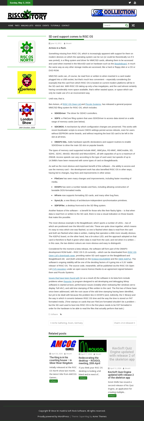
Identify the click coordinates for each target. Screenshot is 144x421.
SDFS (114, 314)
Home (10, 25)
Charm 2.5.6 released (123, 323)
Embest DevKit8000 (101, 259)
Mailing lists (27, 25)
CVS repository (59, 269)
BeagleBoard (120, 63)
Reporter (68, 281)
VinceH (67, 43)
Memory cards (68, 314)
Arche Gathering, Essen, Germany (67, 323)
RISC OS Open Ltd (72, 104)
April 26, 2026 (56, 353)
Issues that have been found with (64, 278)
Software (54, 314)
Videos (38, 25)
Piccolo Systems (93, 104)
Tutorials (55, 25)
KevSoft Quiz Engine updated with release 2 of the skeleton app (122, 353)
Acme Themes (100, 416)
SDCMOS (107, 314)
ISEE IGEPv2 (124, 259)
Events (46, 25)
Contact (65, 25)
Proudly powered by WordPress (53, 416)
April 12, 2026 (114, 368)
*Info (17, 25)
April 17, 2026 (85, 354)
